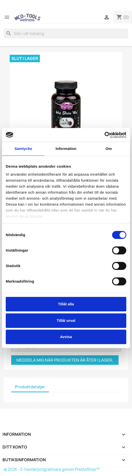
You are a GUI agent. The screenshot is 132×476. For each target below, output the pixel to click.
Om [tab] (109, 148)
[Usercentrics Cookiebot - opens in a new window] (104, 135)
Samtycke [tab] (23, 148)
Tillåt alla (66, 304)
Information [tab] (66, 148)
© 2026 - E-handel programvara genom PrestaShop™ (52, 469)
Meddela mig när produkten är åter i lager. (64, 360)
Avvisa (66, 337)
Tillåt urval (66, 320)
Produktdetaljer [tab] (30, 387)
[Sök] (66, 33)
